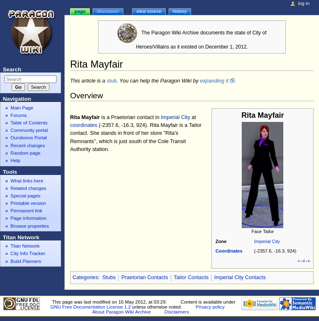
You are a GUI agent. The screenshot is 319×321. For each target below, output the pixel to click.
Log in (303, 3)
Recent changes (27, 145)
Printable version (28, 203)
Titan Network (24, 245)
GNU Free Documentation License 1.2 (90, 306)
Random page (25, 153)
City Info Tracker (27, 253)
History (180, 11)
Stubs (108, 277)
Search (12, 69)
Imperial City (267, 241)
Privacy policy (210, 306)
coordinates (84, 125)
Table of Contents (28, 122)
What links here (26, 180)
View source (148, 11)
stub (112, 81)
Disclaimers (176, 311)
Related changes (28, 188)
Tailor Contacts (191, 277)
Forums (18, 115)
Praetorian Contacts (144, 277)
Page (80, 11)
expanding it (214, 81)
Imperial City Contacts (240, 277)
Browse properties (29, 226)
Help (15, 160)
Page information (28, 218)
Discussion (108, 11)
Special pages (25, 195)
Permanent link (26, 210)
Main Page (21, 107)
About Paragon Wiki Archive (121, 311)
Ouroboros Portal (28, 137)
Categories (85, 277)
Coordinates (229, 250)
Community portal (29, 130)
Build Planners (25, 261)
